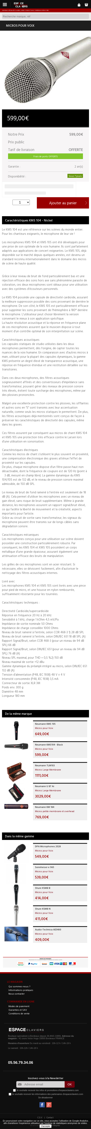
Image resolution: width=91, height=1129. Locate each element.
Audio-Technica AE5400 (48, 929)
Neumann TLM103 (45, 765)
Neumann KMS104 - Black (49, 744)
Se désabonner (45, 1097)
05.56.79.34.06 (20, 1062)
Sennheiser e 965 (44, 867)
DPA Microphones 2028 (48, 846)
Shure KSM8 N (43, 908)
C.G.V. (40, 1117)
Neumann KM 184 (44, 807)
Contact (50, 1117)
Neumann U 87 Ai (44, 786)
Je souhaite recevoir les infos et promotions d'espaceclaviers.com (47, 1090)
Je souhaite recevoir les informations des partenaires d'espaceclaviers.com (47, 1094)
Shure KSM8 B (42, 888)
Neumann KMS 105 (45, 723)
